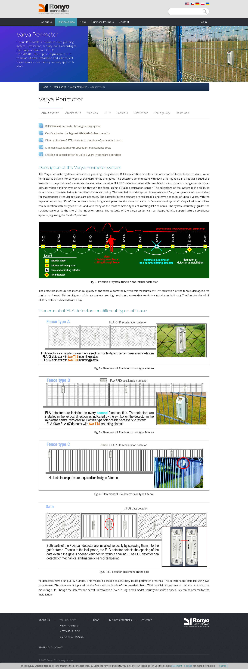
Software (122, 112)
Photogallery (162, 112)
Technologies (66, 22)
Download (182, 112)
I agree (222, 665)
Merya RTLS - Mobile (71, 636)
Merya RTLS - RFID (69, 631)
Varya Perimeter (78, 86)
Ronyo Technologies (54, 9)
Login (203, 22)
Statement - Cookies (51, 647)
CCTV (107, 112)
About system (50, 112)
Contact (124, 22)
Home (45, 86)
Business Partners (103, 22)
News (83, 22)
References (141, 112)
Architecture (73, 112)
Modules (92, 112)
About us (47, 22)
